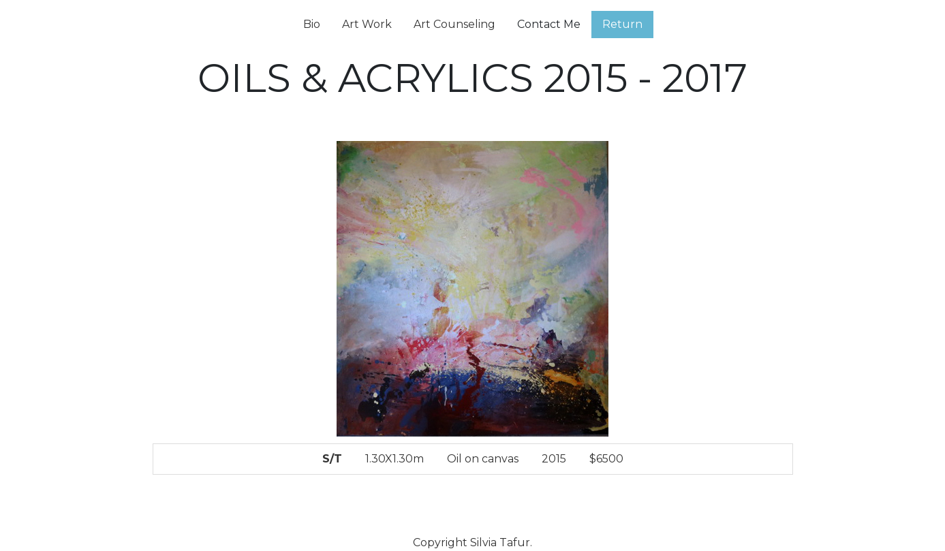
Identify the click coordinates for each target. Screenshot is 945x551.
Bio (311, 24)
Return (622, 24)
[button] (201, 318)
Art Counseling (454, 24)
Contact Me (548, 24)
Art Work (367, 24)
